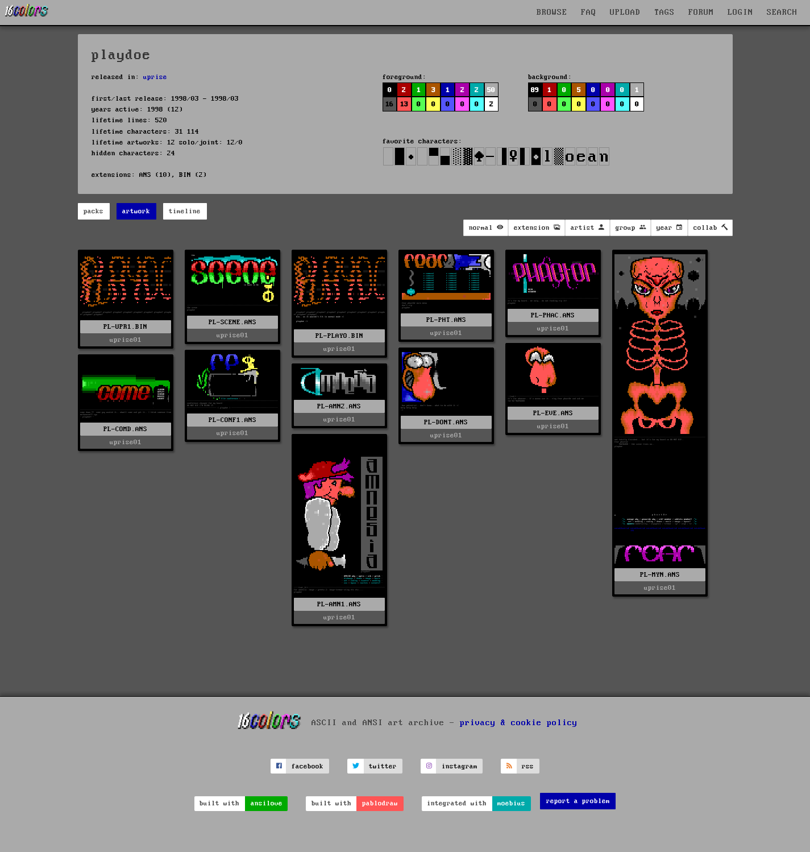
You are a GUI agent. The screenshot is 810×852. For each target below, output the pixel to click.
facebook (307, 766)
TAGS (664, 12)
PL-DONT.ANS (446, 422)
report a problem (578, 801)
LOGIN (740, 12)
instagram (459, 766)
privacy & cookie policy (519, 722)
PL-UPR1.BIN (125, 326)
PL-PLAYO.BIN (339, 336)
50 (491, 90)
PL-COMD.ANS (125, 429)
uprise (155, 77)
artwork (136, 211)
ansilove (267, 803)
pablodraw (380, 803)
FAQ (588, 12)
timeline (185, 211)
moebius (511, 803)
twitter (383, 766)
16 (389, 104)
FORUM (701, 12)
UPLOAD (625, 12)
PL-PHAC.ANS (553, 315)
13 (404, 104)
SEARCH (782, 12)
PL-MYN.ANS (660, 574)
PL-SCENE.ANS (232, 322)
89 (535, 90)
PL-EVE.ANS (553, 413)
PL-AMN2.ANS (339, 406)
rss (528, 766)
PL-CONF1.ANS (232, 420)
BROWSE (552, 12)
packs (93, 211)
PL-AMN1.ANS (339, 604)
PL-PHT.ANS (446, 320)
